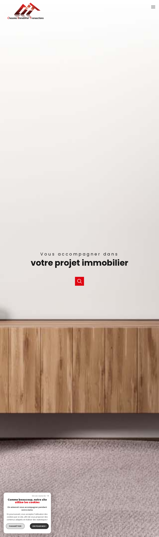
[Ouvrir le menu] (154, 7)
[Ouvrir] (79, 281)
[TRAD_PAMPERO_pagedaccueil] (25, 18)
